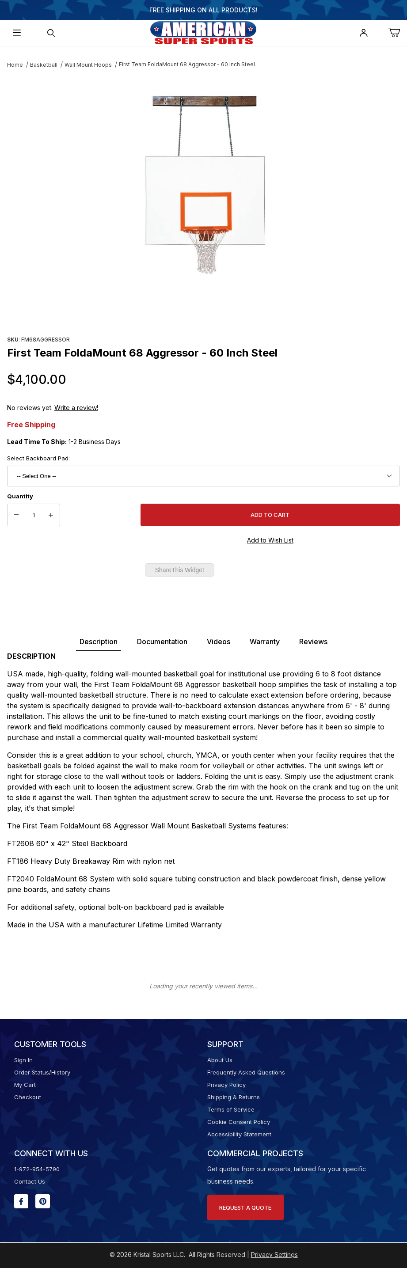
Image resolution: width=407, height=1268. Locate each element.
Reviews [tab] (313, 641)
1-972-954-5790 (37, 1169)
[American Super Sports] (203, 32)
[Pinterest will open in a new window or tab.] (42, 1201)
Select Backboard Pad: (38, 458)
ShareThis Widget (179, 569)
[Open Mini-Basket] (397, 33)
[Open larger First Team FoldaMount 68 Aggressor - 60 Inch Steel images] (204, 183)
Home (15, 64)
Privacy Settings (274, 1254)
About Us (219, 1059)
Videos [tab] (218, 641)
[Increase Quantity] (51, 515)
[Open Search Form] (51, 33)
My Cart (25, 1084)
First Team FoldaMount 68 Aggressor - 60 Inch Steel (187, 64)
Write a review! (76, 407)
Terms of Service (231, 1109)
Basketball (43, 64)
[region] (204, 312)
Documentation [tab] (162, 641)
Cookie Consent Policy (238, 1121)
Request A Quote (245, 1207)
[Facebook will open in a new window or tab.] (21, 1201)
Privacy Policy (226, 1084)
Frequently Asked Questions (246, 1072)
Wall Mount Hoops (88, 64)
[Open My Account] (363, 33)
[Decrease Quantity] (16, 515)
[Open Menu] (17, 33)
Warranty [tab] (265, 641)
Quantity (20, 496)
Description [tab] (99, 641)
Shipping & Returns (233, 1097)
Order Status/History (42, 1072)
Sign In (23, 1059)
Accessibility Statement (239, 1134)
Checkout (27, 1097)
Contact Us (29, 1181)
